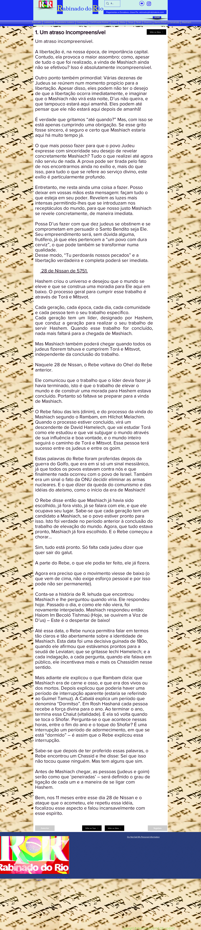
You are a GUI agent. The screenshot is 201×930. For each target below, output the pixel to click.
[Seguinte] (157, 828)
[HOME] (157, 17)
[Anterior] (45, 828)
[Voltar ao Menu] (156, 32)
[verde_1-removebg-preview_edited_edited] (149, 3)
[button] (36, 22)
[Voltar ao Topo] (92, 828)
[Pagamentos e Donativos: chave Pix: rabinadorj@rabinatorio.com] (135, 12)
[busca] (112, 3)
